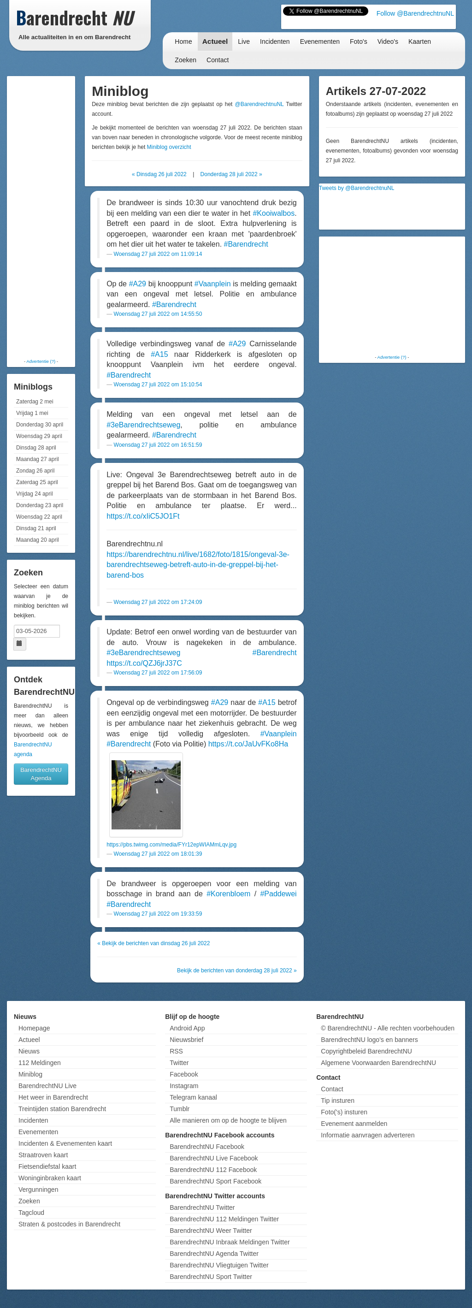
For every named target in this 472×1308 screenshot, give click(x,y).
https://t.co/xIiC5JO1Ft (142, 516)
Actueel (215, 41)
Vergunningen (38, 1189)
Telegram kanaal (193, 1097)
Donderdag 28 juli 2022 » (231, 174)
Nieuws (29, 1051)
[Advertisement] (46, 216)
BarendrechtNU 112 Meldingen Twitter (224, 1219)
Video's (388, 41)
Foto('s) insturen (344, 1112)
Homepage (34, 1028)
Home (183, 41)
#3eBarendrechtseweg (143, 425)
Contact (217, 60)
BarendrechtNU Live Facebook (214, 1158)
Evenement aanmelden (354, 1123)
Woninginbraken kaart (49, 1178)
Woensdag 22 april (39, 517)
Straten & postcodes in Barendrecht (69, 1224)
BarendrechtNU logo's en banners (369, 1039)
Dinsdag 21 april (36, 528)
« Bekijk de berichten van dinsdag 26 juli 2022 (153, 943)
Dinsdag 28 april (36, 447)
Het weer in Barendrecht (53, 1097)
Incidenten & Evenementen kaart (65, 1143)
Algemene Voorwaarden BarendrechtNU (378, 1062)
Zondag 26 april (35, 471)
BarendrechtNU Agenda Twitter (214, 1253)
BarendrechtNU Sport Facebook (215, 1181)
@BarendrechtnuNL (259, 104)
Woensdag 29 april (39, 436)
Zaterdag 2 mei (34, 401)
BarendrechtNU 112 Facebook (213, 1169)
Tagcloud (31, 1212)
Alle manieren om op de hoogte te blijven (228, 1120)
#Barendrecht (246, 244)
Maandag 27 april (37, 459)
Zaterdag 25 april (37, 482)
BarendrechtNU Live (47, 1085)
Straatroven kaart (43, 1155)
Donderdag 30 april (39, 424)
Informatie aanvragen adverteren (367, 1135)
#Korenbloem (228, 894)
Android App (187, 1028)
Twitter (179, 1062)
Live (244, 41)
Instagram (184, 1085)
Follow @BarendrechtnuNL (415, 13)
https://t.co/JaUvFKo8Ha (248, 744)
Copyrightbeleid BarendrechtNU (366, 1051)
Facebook (184, 1074)
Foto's (358, 41)
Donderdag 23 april (39, 505)
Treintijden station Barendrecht (62, 1109)
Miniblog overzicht (169, 147)
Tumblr (179, 1109)
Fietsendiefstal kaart (47, 1166)
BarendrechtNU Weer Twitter (211, 1230)
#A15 (159, 354)
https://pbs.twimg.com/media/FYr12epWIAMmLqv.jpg (171, 844)
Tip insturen (337, 1100)
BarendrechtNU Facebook (207, 1146)
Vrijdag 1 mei (32, 413)
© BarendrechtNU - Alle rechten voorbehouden (387, 1028)
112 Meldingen (39, 1062)
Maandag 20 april (37, 540)
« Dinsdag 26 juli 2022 (159, 174)
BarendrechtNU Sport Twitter (211, 1276)
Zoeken (185, 60)
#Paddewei (278, 894)
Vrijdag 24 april (34, 494)
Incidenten (275, 41)
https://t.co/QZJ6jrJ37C (144, 663)
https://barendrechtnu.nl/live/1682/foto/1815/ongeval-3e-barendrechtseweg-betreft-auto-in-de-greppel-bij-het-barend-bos (197, 564)
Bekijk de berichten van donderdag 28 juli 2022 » (237, 970)
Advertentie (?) (40, 361)
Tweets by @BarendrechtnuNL (357, 188)
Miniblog (30, 1074)
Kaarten (419, 41)
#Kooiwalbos (274, 213)
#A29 (137, 284)
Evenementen (320, 41)
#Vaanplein (213, 284)
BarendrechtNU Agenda (41, 773)
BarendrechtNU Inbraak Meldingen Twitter (229, 1242)
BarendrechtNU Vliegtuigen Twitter (219, 1265)
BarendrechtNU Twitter (202, 1207)
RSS (176, 1051)
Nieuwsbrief (186, 1039)
